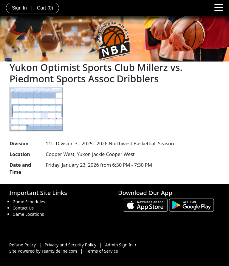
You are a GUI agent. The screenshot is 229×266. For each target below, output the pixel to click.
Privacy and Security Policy (70, 245)
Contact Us (23, 208)
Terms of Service (102, 251)
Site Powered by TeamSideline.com (43, 251)
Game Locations (28, 214)
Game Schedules (29, 201)
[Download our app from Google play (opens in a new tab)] (191, 204)
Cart (45, 7)
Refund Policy (22, 245)
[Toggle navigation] (219, 7)
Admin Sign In (120, 245)
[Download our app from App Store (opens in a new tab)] (145, 204)
